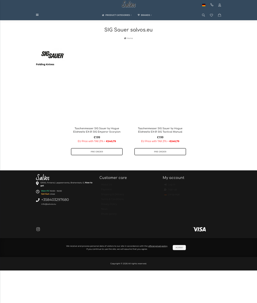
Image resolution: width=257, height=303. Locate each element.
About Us (106, 186)
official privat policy (157, 246)
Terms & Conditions (112, 200)
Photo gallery (109, 215)
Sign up (170, 191)
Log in (169, 186)
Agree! (179, 247)
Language (172, 196)
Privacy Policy (109, 205)
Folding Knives (45, 64)
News (104, 210)
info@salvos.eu (48, 204)
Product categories (117, 15)
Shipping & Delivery (112, 195)
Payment (106, 190)
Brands (145, 15)
